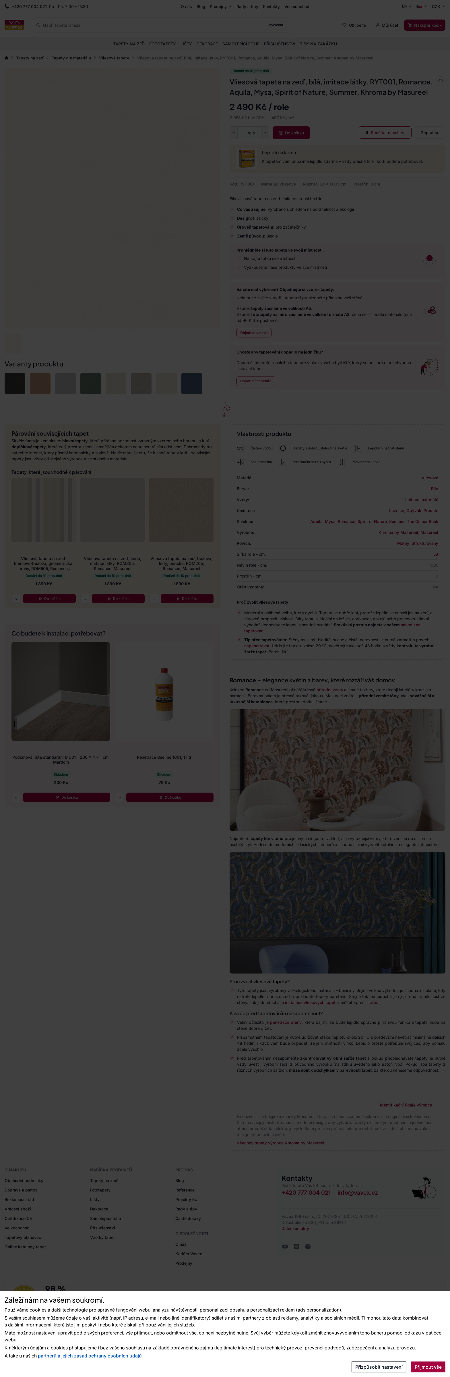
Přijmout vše (428, 1367)
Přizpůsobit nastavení (379, 1367)
